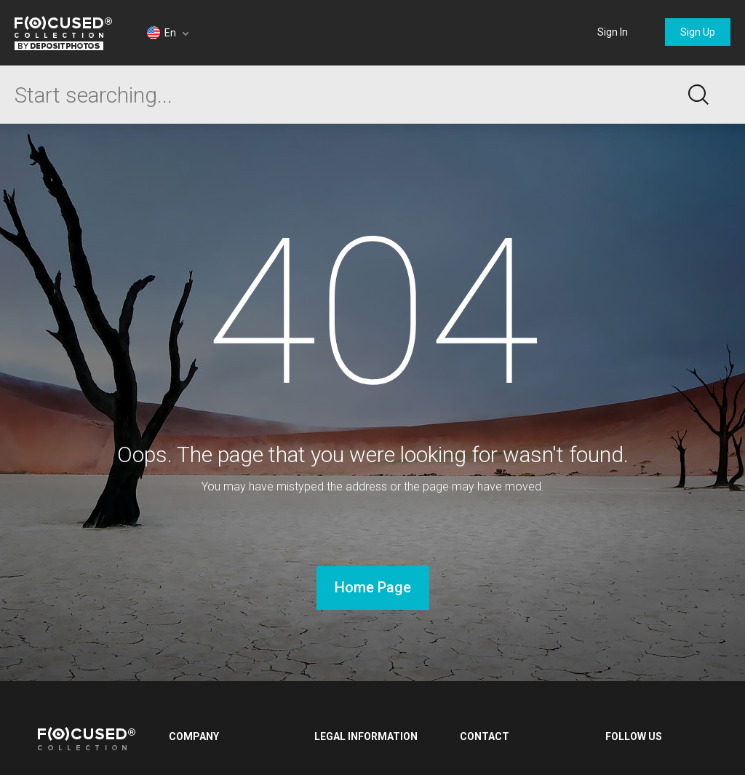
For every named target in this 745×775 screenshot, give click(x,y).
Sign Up (697, 32)
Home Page (373, 587)
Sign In (612, 32)
